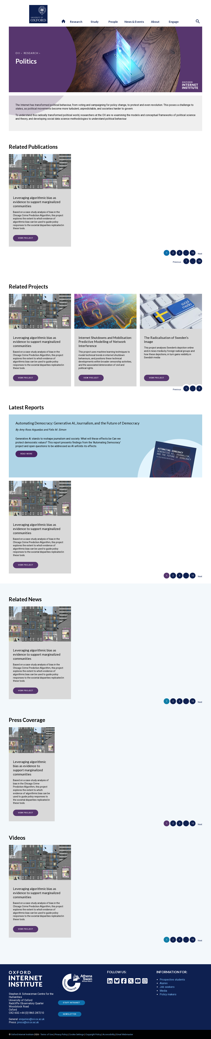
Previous (177, 262)
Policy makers (168, 994)
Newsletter (69, 1014)
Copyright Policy (93, 1034)
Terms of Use (46, 1034)
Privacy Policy (61, 1034)
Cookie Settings (76, 1034)
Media (163, 990)
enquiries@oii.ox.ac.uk (31, 1019)
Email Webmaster (124, 1034)
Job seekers (167, 987)
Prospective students (172, 979)
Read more (26, 454)
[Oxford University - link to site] (38, 14)
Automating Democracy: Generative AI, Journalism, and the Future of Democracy (78, 423)
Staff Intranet (71, 1003)
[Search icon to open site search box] (198, 22)
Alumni (164, 983)
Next (200, 253)
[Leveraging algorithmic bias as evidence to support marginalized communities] (40, 195)
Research (31, 53)
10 (199, 261)
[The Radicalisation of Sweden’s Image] (171, 330)
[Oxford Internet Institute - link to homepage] (19, 14)
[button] (63, 21)
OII (18, 53)
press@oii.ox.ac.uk (28, 1022)
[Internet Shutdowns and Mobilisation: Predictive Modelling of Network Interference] (105, 335)
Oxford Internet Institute (22, 1034)
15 (193, 253)
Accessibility (108, 1034)
